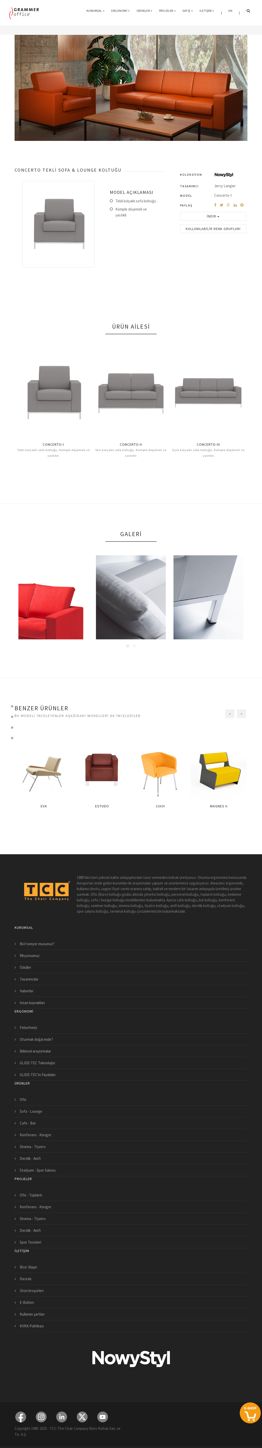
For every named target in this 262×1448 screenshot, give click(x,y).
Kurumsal (95, 13)
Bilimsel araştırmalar (35, 1051)
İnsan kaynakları (32, 1002)
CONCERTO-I (53, 444)
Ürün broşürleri (31, 1290)
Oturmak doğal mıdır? (36, 1039)
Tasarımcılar (29, 979)
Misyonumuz (30, 955)
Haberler (27, 990)
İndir (213, 216)
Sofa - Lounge (31, 1111)
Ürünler (144, 13)
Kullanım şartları (32, 1314)
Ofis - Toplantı (31, 1195)
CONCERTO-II (131, 444)
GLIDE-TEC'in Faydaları (38, 1074)
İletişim (207, 13)
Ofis (23, 1099)
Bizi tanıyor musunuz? (37, 943)
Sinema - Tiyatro (33, 1146)
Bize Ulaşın (28, 1267)
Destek (25, 1278)
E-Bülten (27, 1302)
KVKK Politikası (32, 1326)
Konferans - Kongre (35, 1134)
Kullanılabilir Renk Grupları (213, 228)
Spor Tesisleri (30, 1242)
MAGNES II (218, 806)
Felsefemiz (28, 1027)
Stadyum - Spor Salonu (38, 1170)
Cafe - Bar (28, 1123)
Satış (187, 13)
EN (230, 13)
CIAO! (160, 806)
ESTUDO (102, 806)
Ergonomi (120, 13)
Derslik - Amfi (30, 1158)
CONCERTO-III (208, 444)
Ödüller (25, 967)
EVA (44, 806)
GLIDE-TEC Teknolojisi (37, 1062)
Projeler (167, 13)
